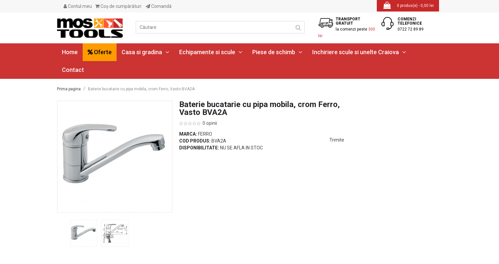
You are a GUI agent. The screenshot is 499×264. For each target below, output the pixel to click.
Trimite (336, 140)
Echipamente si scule (210, 52)
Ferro (205, 134)
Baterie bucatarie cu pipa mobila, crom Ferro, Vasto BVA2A (141, 89)
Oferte (100, 52)
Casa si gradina (145, 52)
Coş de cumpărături (118, 6)
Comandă (159, 6)
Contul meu (78, 6)
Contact (73, 69)
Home (70, 52)
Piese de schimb (277, 52)
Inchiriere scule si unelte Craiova (359, 52)
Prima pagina (69, 89)
